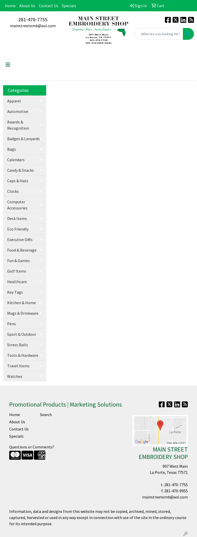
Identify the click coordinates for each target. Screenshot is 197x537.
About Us (27, 5)
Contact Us (48, 5)
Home (10, 5)
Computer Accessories (17, 204)
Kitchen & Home (21, 302)
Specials (69, 5)
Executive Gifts (20, 239)
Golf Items (16, 271)
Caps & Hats (17, 180)
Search (46, 414)
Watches (14, 376)
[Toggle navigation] (8, 64)
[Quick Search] (158, 34)
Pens (11, 323)
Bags (11, 149)
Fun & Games (18, 260)
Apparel (14, 100)
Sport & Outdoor (21, 334)
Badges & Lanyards (23, 138)
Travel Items (18, 365)
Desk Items (17, 218)
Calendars (16, 159)
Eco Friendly (17, 229)
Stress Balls (17, 344)
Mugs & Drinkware (22, 313)
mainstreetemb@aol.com (33, 25)
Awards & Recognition (18, 125)
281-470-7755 (32, 19)
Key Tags (15, 292)
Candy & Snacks (20, 170)
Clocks (13, 191)
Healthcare (17, 281)
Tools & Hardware (22, 355)
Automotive (17, 111)
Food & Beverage (21, 250)
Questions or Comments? (31, 446)
